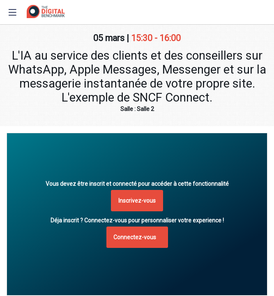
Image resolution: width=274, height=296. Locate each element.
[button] (137, 200)
